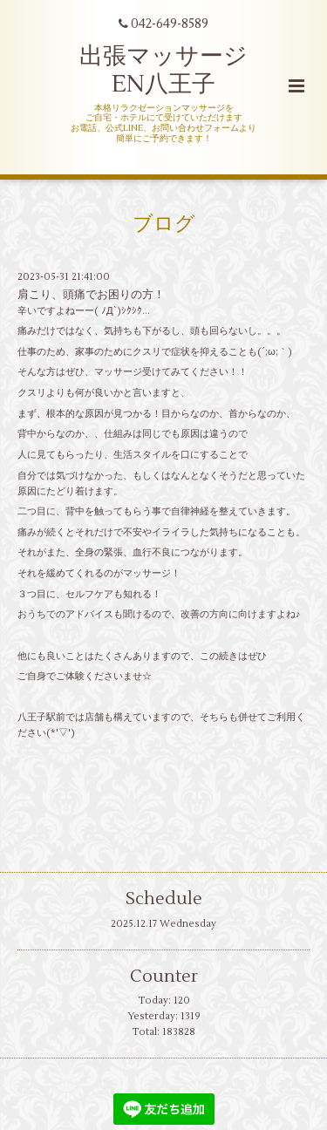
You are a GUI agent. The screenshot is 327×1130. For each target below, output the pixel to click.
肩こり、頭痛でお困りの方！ (91, 294)
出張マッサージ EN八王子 (163, 70)
